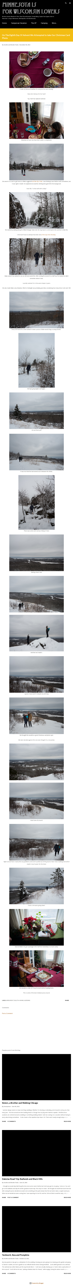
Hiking (21, 1000)
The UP (33, 23)
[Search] (66, 3)
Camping (44, 23)
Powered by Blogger (36, 1283)
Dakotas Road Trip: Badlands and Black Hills (22, 1179)
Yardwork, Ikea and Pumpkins (15, 1255)
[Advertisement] (36, 1032)
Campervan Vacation (19, 23)
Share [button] (67, 1000)
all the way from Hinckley (48, 234)
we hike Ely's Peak (37, 181)
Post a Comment (7, 1013)
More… (54, 23)
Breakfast (10, 1000)
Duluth (16, 1000)
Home (4, 23)
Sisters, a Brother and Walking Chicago (20, 1103)
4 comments (11, 1121)
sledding (27, 1000)
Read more (67, 1121)
